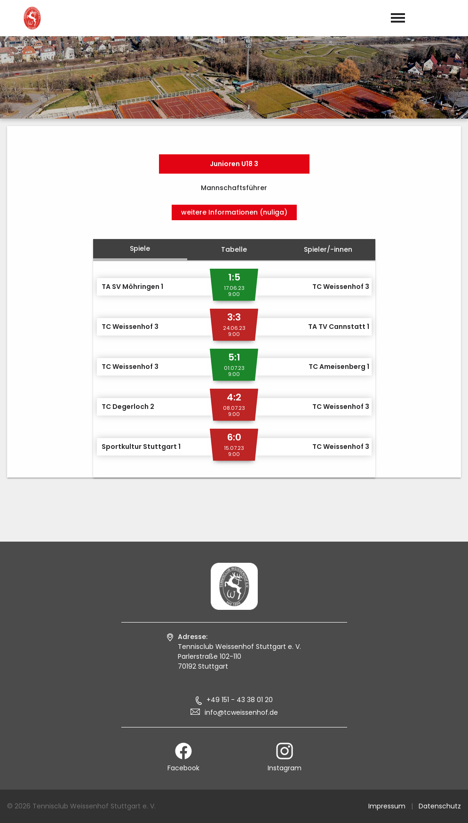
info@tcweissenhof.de (241, 712)
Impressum (386, 806)
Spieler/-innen (328, 249)
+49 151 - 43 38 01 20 (239, 699)
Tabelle (234, 249)
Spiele (140, 248)
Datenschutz (440, 806)
